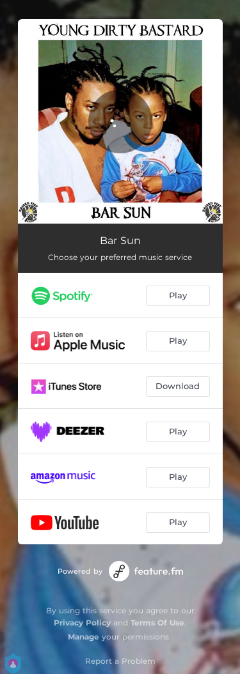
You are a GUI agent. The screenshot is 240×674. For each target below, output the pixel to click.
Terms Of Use (157, 622)
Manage (83, 636)
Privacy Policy (82, 622)
